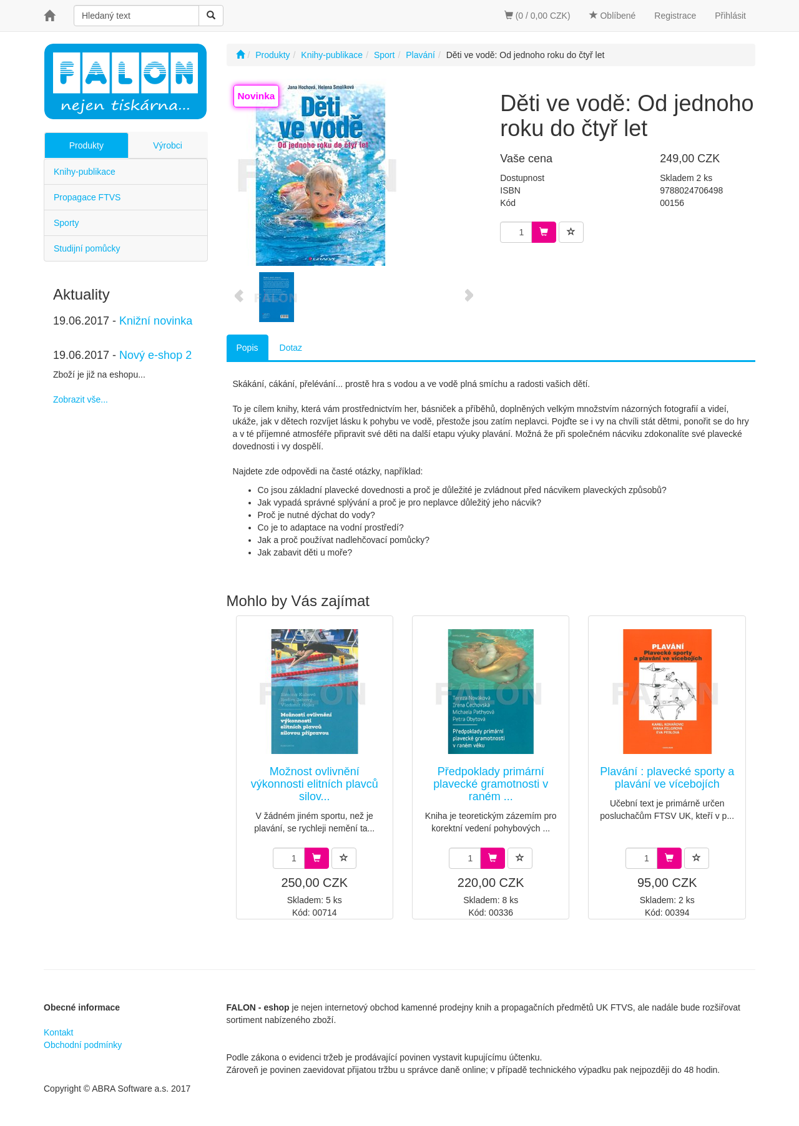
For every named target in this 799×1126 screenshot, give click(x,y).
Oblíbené (612, 16)
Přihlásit (730, 16)
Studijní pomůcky (87, 248)
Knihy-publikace (84, 172)
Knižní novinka (155, 321)
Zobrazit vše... (80, 399)
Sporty (66, 223)
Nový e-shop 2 (155, 355)
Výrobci (167, 145)
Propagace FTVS (87, 197)
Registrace (675, 16)
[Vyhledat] (211, 15)
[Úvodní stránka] (240, 55)
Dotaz (291, 348)
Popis (247, 348)
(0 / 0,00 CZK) (537, 16)
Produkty (86, 145)
